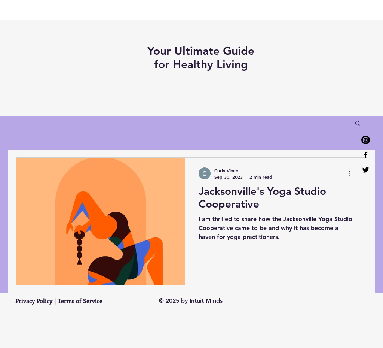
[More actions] (352, 173)
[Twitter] (365, 170)
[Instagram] (365, 140)
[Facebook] (365, 155)
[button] (357, 124)
